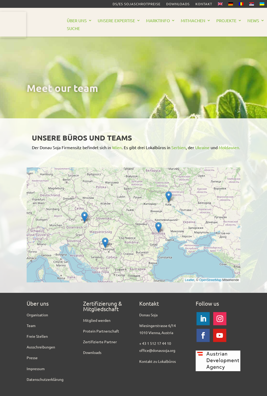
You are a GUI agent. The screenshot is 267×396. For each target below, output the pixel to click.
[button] (84, 217)
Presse (32, 357)
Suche (73, 28)
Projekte (226, 21)
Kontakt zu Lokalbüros (157, 361)
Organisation (37, 314)
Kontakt (203, 4)
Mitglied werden (97, 320)
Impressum (36, 368)
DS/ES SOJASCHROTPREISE (136, 4)
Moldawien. (229, 147)
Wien (117, 147)
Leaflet (189, 280)
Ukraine (202, 147)
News (253, 21)
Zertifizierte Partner (100, 341)
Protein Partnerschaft (101, 331)
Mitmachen (193, 21)
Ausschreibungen (41, 347)
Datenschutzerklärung (45, 379)
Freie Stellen (37, 336)
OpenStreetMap (210, 280)
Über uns (77, 21)
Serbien (178, 147)
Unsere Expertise (116, 21)
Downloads (178, 4)
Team (31, 325)
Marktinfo (158, 21)
